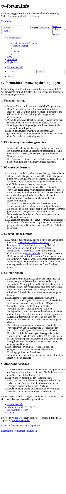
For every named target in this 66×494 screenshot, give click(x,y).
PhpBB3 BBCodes (21, 420)
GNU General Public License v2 (33, 242)
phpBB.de (35, 425)
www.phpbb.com (16, 248)
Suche (41, 71)
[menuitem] (25, 43)
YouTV (56, 34)
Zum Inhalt (6, 21)
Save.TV (57, 26)
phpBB (16, 417)
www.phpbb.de (32, 253)
